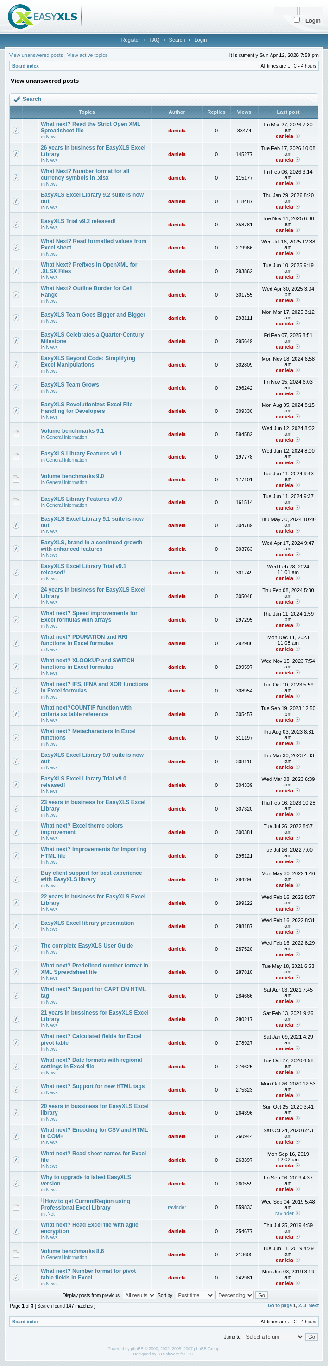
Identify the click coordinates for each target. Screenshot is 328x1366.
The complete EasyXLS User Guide (87, 945)
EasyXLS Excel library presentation (87, 923)
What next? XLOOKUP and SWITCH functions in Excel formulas (87, 663)
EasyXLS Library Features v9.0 (81, 499)
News (52, 136)
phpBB (137, 1349)
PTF (190, 1354)
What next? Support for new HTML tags (93, 1086)
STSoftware (168, 1354)
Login (200, 40)
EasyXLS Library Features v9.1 (81, 453)
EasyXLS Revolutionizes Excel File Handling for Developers (86, 407)
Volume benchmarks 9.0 (72, 476)
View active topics (87, 55)
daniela (177, 130)
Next (314, 1305)
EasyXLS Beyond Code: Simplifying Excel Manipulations (88, 361)
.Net (50, 1213)
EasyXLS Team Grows (70, 384)
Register (130, 40)
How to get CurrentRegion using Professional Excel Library (85, 1204)
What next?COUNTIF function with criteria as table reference (86, 711)
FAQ (155, 40)
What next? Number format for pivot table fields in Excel (88, 1274)
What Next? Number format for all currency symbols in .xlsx (85, 174)
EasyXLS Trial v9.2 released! (78, 221)
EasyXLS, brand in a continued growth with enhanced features (91, 545)
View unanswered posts (36, 55)
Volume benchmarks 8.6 (72, 1251)
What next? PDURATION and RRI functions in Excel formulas (84, 640)
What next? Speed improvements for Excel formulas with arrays (89, 616)
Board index (25, 66)
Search (177, 40)
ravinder (177, 1207)
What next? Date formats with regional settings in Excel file (91, 1063)
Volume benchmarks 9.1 (72, 431)
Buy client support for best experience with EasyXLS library (91, 876)
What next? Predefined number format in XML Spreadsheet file (94, 968)
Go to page (280, 1305)
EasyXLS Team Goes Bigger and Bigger (93, 315)
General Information (66, 437)
